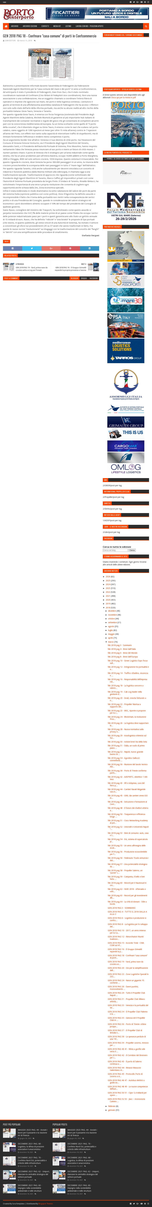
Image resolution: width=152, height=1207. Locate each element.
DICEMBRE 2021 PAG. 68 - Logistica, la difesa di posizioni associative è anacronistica (31, 1146)
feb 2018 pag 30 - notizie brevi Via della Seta (127, 742)
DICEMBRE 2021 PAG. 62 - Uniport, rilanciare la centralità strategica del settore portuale (34, 1174)
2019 (108, 604)
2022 (108, 592)
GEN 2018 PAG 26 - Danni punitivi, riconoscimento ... (123, 987)
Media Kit (57, 25)
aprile (110, 638)
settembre (112, 622)
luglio (110, 630)
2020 (108, 600)
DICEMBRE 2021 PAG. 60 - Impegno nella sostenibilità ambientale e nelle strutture (30, 1188)
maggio (111, 634)
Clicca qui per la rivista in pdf (123, 97)
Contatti (45, 25)
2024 (108, 584)
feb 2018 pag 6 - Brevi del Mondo (122, 653)
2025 (108, 580)
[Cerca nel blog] (115, 550)
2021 (108, 596)
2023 (108, 588)
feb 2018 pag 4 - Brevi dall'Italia (122, 649)
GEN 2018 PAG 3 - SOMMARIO (121, 908)
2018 (108, 607)
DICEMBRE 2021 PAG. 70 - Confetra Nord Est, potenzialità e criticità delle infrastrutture (32, 1160)
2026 (108, 576)
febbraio (112, 1106)
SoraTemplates (18, 1204)
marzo (111, 642)
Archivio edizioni (30, 25)
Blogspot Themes (45, 1204)
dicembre (112, 611)
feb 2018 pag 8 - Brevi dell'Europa (123, 657)
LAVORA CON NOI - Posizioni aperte (89, 25)
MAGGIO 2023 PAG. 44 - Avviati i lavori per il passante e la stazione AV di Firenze (32, 1133)
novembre (112, 615)
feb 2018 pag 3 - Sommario (120, 645)
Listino (68, 25)
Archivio (14, 25)
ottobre (111, 619)
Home (4, 2)
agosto (111, 626)
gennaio (112, 1110)
